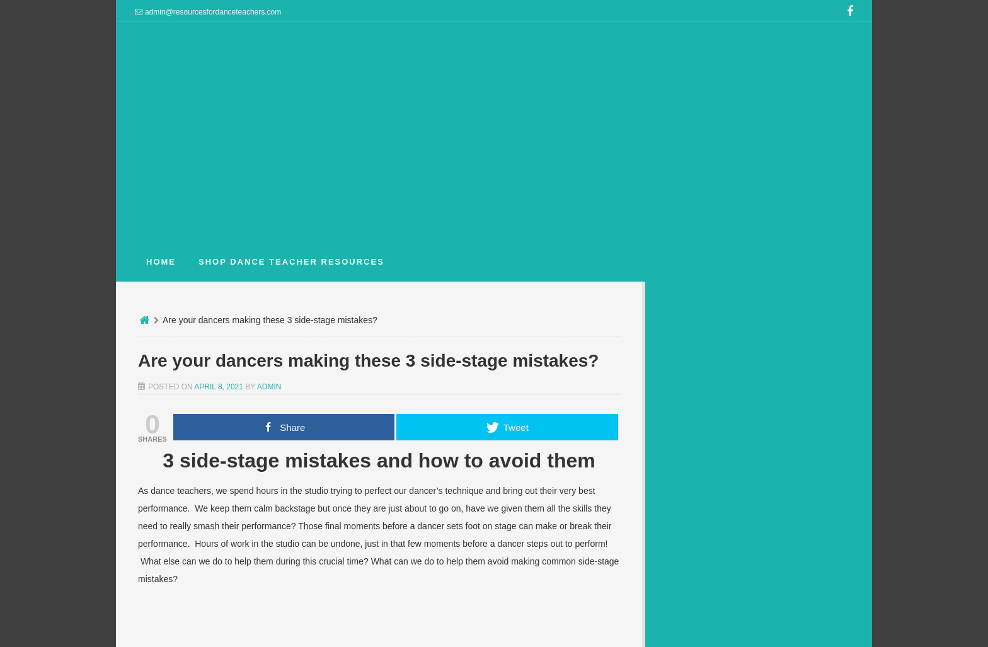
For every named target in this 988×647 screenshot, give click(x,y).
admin (269, 386)
